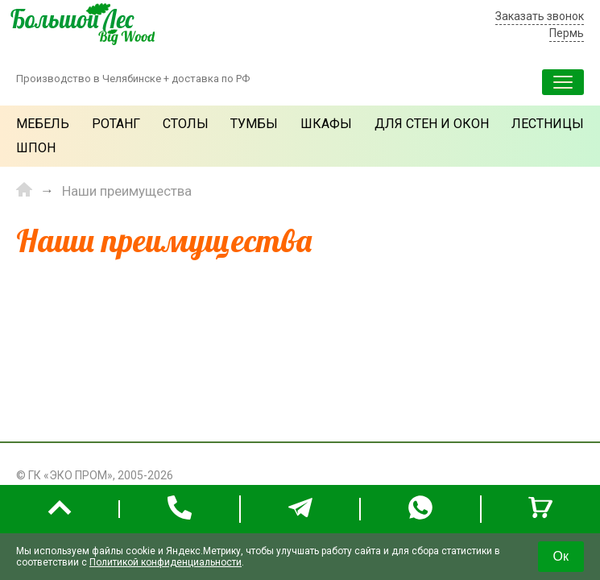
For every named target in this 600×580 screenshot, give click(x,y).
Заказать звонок (539, 16)
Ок (561, 556)
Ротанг (116, 123)
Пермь (566, 33)
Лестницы (547, 123)
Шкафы (326, 123)
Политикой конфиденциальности (165, 562)
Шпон (36, 147)
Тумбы (254, 123)
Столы (186, 123)
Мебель (42, 123)
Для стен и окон (431, 123)
